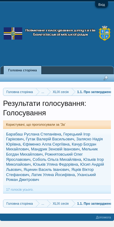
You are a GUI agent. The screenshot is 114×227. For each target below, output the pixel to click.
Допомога (103, 217)
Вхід (101, 4)
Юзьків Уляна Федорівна (55, 164)
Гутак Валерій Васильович (50, 139)
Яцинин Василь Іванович (46, 169)
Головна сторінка (22, 70)
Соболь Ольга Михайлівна (57, 159)
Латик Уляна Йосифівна (53, 174)
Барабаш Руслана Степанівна (33, 134)
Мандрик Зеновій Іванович (55, 149)
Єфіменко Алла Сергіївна (46, 144)
